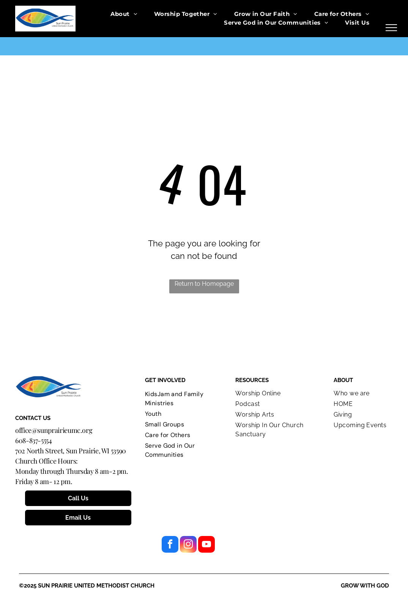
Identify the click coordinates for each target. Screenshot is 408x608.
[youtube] (206, 545)
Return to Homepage (204, 283)
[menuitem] (124, 14)
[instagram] (188, 545)
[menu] (391, 28)
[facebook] (170, 545)
